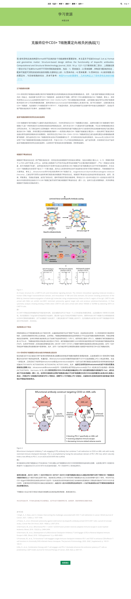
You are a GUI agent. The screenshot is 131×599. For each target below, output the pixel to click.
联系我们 (65, 567)
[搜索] (121, 5)
